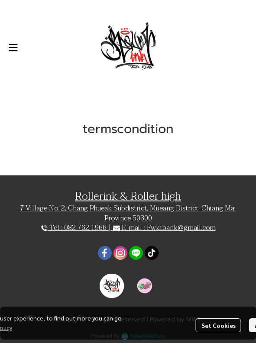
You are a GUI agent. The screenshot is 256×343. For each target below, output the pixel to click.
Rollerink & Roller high (128, 196)
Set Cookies (218, 325)
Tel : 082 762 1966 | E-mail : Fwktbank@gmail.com (128, 228)
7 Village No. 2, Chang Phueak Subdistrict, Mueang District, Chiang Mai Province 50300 (128, 213)
